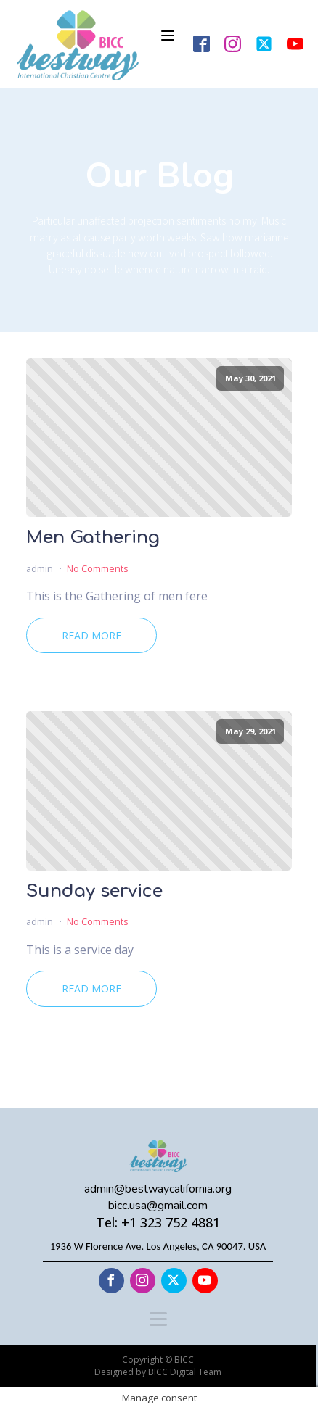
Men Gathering (93, 537)
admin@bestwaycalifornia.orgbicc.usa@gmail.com (158, 1197)
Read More (91, 635)
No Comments (98, 568)
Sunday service (94, 891)
